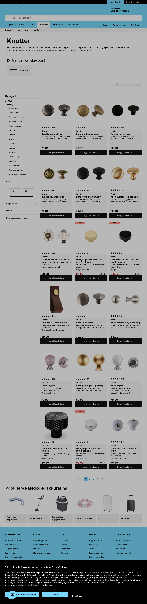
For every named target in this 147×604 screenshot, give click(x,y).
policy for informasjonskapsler (32, 575)
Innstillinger (77, 596)
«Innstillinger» (35, 583)
